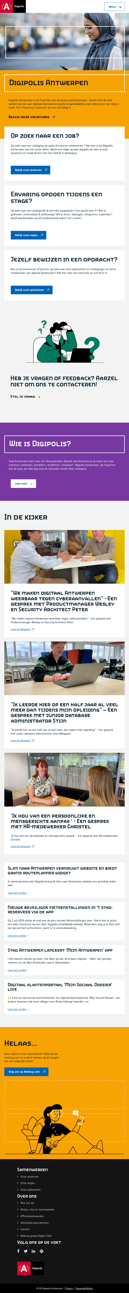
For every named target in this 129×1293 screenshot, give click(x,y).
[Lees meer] (23, 483)
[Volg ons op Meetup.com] (26, 1071)
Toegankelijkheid (84, 1288)
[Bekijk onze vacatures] (31, 117)
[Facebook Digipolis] (18, 1251)
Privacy (69, 1288)
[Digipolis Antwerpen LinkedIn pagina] (33, 1251)
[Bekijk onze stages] (28, 235)
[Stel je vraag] (25, 396)
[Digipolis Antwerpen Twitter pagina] (25, 1251)
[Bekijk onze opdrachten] (32, 290)
